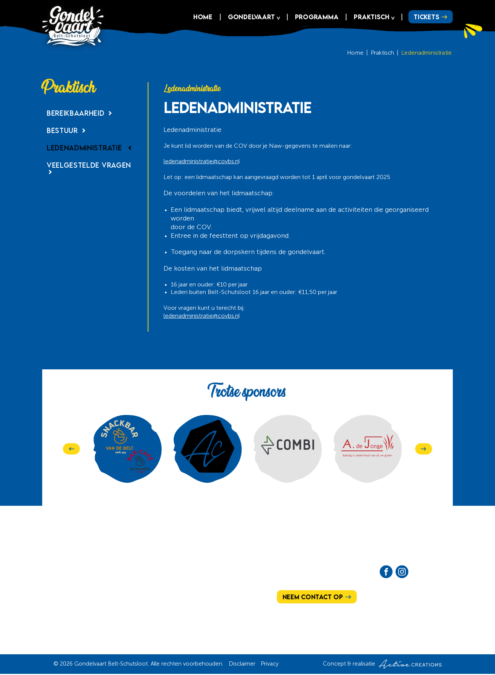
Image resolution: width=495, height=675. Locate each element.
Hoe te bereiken (147, 572)
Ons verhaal (75, 572)
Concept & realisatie (382, 665)
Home (201, 17)
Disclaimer (242, 664)
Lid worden (140, 598)
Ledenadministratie (426, 53)
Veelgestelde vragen (89, 169)
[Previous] (71, 449)
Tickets (425, 17)
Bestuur (67, 130)
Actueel (201, 572)
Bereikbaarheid (81, 113)
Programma (315, 17)
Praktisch (370, 17)
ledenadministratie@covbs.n (200, 162)
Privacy (269, 664)
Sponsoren (207, 598)
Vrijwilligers (210, 585)
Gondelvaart (250, 17)
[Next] (423, 449)
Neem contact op (314, 597)
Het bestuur (142, 585)
